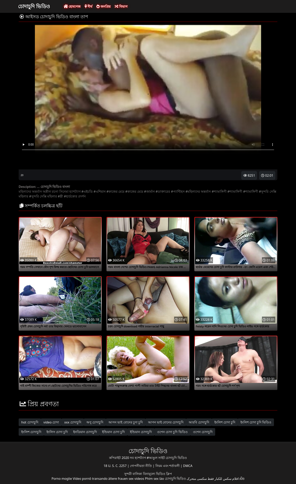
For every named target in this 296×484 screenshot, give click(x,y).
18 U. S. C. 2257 (115, 466)
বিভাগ (121, 6)
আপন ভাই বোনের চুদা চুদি (125, 422)
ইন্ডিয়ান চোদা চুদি (113, 432)
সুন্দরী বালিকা (133, 474)
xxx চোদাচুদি (72, 422)
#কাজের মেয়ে (115, 191)
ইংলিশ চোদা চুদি (224, 422)
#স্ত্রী (60, 196)
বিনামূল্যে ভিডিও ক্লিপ (157, 474)
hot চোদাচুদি (29, 422)
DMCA (188, 466)
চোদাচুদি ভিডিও (34, 6)
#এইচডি (87, 191)
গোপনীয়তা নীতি (141, 466)
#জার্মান (149, 191)
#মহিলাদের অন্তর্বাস (198, 191)
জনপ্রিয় (103, 6)
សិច (241, 478)
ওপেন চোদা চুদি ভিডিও (172, 432)
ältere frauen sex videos (126, 478)
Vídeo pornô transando (90, 478)
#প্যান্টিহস (177, 191)
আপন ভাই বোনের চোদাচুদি (165, 422)
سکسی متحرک (197, 478)
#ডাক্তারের (163, 191)
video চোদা (51, 422)
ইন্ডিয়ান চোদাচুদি (141, 432)
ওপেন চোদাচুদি (203, 432)
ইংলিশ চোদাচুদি (31, 432)
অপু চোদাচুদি (94, 422)
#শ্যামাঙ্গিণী (219, 191)
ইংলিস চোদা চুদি (57, 432)
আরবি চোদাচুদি (199, 422)
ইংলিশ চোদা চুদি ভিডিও (255, 422)
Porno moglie (62, 478)
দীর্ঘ (88, 6)
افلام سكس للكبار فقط (223, 478)
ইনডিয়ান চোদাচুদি (85, 432)
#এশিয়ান (99, 191)
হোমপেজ (72, 6)
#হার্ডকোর (70, 196)
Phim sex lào (154, 478)
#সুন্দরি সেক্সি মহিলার (43, 196)
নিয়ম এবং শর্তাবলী (167, 466)
